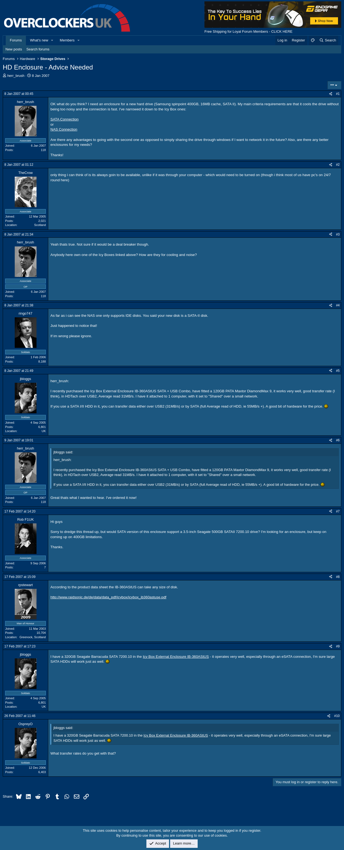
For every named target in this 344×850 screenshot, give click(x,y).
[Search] (327, 40)
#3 (338, 234)
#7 (338, 511)
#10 (337, 716)
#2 (338, 165)
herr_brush (16, 76)
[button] (52, 40)
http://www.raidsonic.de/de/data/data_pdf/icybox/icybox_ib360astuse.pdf (108, 597)
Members (67, 40)
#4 (338, 305)
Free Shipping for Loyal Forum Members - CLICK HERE (248, 31)
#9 (338, 646)
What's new (39, 40)
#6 (338, 440)
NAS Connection (63, 129)
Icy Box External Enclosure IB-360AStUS (176, 657)
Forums (16, 40)
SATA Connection (64, 119)
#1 (338, 94)
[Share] (330, 94)
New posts (13, 49)
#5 (338, 371)
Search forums (38, 49)
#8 (338, 577)
